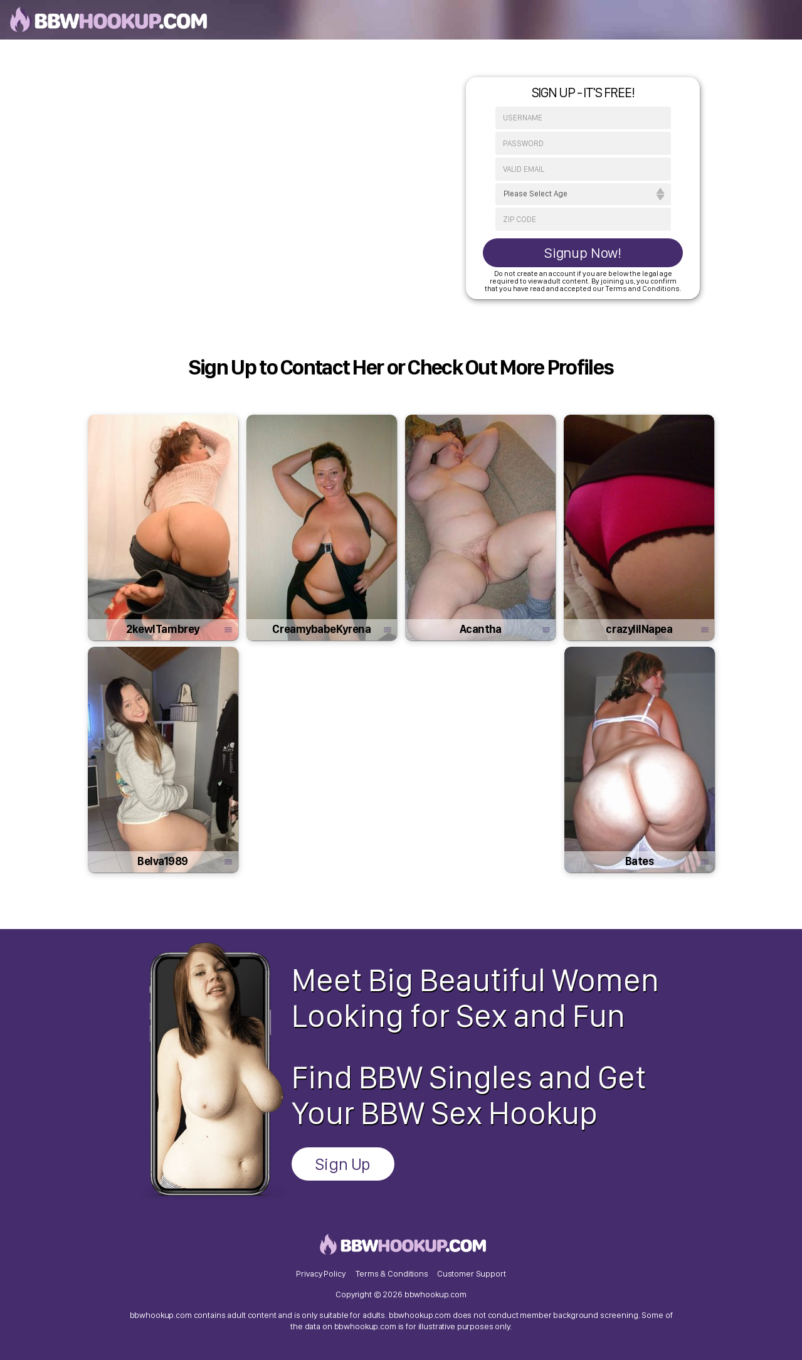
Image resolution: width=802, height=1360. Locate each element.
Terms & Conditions (392, 1273)
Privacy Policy (320, 1273)
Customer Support (471, 1273)
